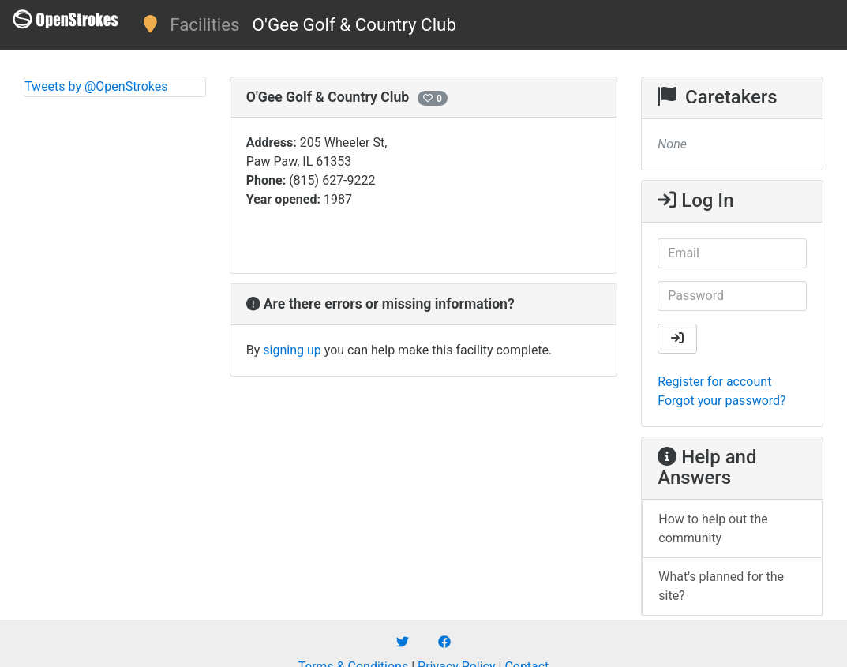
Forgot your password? (721, 400)
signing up (291, 350)
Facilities (204, 24)
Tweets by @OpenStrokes (96, 86)
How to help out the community (713, 528)
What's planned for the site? (721, 586)
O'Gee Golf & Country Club (354, 24)
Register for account (714, 381)
